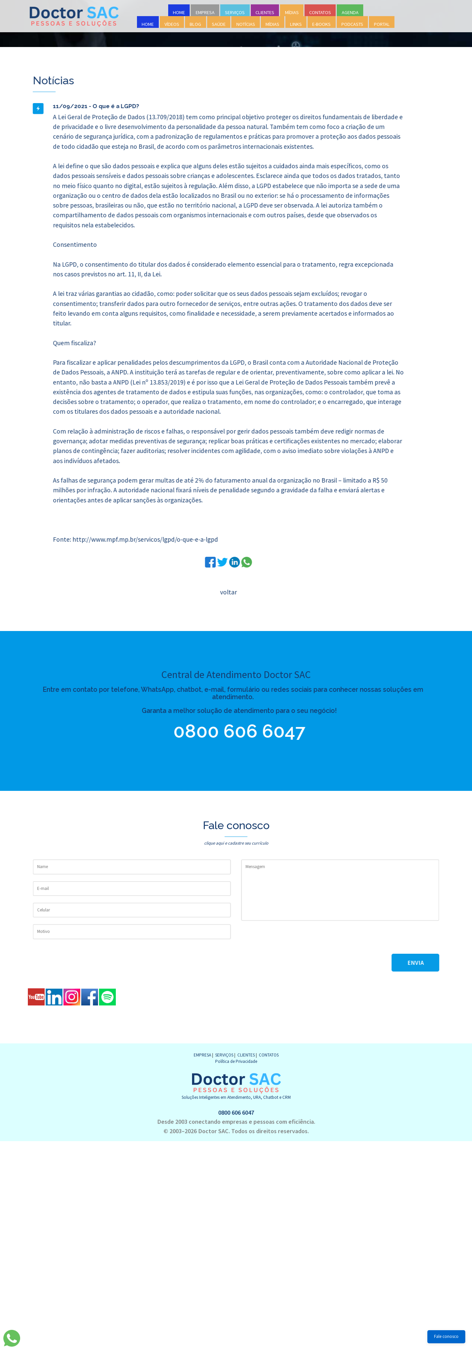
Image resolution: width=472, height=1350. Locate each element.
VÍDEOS (171, 24)
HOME (179, 12)
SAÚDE (219, 24)
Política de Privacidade (236, 1061)
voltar (228, 592)
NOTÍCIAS (245, 24)
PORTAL (382, 24)
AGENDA (350, 12)
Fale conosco (446, 1336)
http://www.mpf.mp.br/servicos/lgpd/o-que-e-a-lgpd (145, 539)
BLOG (195, 24)
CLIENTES (264, 12)
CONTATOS (320, 12)
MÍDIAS (292, 12)
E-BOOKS (321, 24)
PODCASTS (352, 24)
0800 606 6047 (226, 731)
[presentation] (292, 941)
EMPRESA (205, 12)
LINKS (296, 24)
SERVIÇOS (235, 12)
